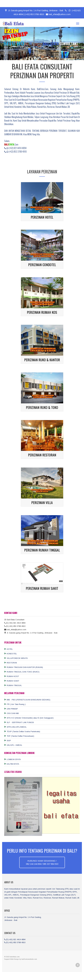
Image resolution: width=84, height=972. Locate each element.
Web (12, 959)
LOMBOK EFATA (12, 759)
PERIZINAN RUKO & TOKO (42, 407)
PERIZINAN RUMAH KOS (42, 312)
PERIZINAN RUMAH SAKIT (42, 588)
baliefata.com (15, 957)
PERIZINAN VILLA (42, 502)
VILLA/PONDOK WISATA (16, 658)
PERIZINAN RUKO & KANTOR (42, 359)
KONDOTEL (10, 654)
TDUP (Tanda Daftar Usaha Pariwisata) (22, 731)
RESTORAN (10, 663)
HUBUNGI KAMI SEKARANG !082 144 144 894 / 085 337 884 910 (42, 862)
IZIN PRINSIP (11, 709)
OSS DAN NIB (11, 713)
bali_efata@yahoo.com (58, 14)
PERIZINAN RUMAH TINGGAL (42, 549)
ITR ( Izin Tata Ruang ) (15, 704)
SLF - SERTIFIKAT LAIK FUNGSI (19, 722)
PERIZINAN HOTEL (42, 217)
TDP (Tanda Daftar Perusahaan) (19, 736)
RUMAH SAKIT (11, 681)
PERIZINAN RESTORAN (42, 454)
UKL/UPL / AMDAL (13, 745)
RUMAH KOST (11, 676)
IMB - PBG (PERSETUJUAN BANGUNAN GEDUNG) (27, 700)
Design (16, 959)
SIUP (7, 740)
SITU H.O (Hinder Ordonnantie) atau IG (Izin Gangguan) (29, 718)
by (20, 959)
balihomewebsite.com (29, 959)
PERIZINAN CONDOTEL (42, 264)
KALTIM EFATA (11, 764)
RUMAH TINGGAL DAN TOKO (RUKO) (21, 672)
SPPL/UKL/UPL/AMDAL (15, 727)
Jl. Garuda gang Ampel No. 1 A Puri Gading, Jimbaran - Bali (34, 10)
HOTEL (8, 649)
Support (7, 959)
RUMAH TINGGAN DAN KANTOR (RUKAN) (23, 667)
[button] (4, 43)
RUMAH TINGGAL (13, 685)
